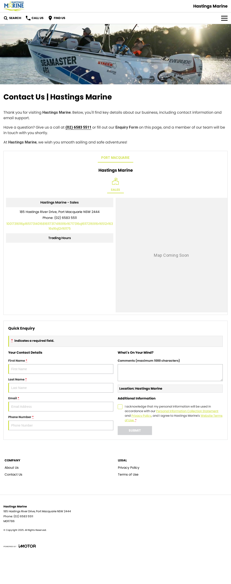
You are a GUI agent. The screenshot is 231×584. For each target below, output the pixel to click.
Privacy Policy (128, 467)
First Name (60, 366)
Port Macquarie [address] (115, 158)
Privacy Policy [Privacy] (141, 415)
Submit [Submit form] (135, 430)
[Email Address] (59, 226)
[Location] (115, 185)
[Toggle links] (19, 546)
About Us (12, 467)
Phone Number (60, 422)
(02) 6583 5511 (78, 127)
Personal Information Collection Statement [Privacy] (187, 411)
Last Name (60, 385)
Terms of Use (128, 474)
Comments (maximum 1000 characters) (170, 369)
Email (60, 403)
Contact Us (13, 474)
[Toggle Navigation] (224, 18)
